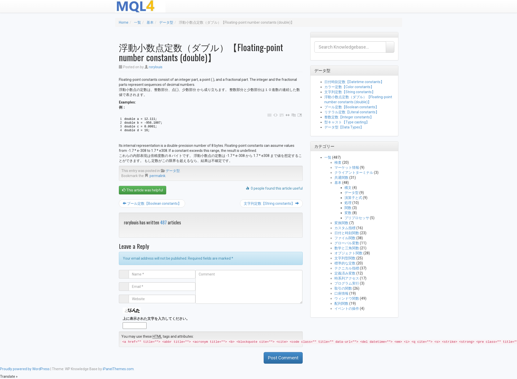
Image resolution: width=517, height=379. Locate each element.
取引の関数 (343, 288)
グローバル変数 (346, 243)
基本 (150, 22)
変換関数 (341, 223)
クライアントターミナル (353, 172)
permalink (157, 176)
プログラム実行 (346, 283)
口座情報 (341, 293)
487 (163, 222)
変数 (348, 213)
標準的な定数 (345, 263)
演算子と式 (353, 198)
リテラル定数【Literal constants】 (351, 112)
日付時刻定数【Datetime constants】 (354, 82)
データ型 (166, 22)
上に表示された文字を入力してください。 (156, 319)
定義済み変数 (345, 273)
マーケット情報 (346, 167)
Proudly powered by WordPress (25, 369)
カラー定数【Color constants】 (349, 87)
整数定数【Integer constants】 (348, 117)
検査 (337, 162)
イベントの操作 (346, 308)
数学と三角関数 (346, 248)
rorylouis (155, 67)
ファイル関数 (345, 238)
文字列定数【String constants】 (271, 203)
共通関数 (341, 178)
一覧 (137, 22)
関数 (348, 208)
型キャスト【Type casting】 (346, 122)
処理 (348, 203)
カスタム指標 (345, 228)
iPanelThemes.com (118, 369)
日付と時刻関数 (346, 233)
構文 (348, 188)
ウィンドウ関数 (346, 298)
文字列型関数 (345, 258)
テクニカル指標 (346, 268)
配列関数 (341, 303)
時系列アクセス (346, 278)
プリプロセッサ (356, 218)
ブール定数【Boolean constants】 (152, 203)
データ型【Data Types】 (344, 127)
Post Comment (283, 357)
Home (123, 22)
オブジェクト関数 (348, 253)
